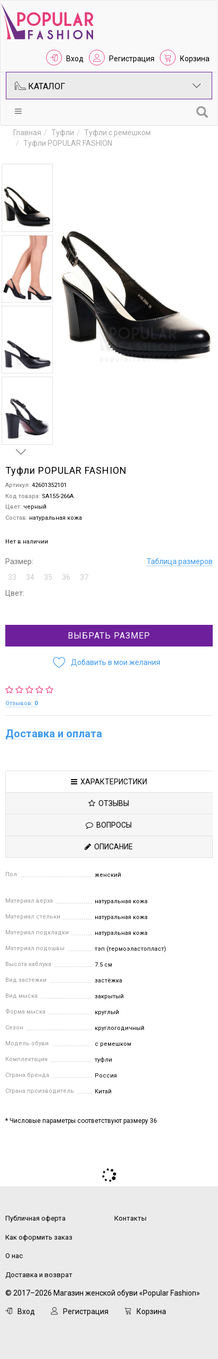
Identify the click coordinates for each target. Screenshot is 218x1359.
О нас (14, 1256)
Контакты (130, 1218)
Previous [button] (21, 153)
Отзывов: (21, 703)
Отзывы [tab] (108, 803)
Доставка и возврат (38, 1275)
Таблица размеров (180, 561)
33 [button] (12, 577)
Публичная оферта (35, 1218)
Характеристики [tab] (109, 781)
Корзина (195, 58)
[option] (27, 197)
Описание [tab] (109, 846)
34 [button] (30, 577)
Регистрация (132, 58)
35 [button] (48, 577)
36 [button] (66, 577)
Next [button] (21, 451)
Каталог (108, 85)
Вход (75, 58)
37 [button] (84, 577)
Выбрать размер (109, 636)
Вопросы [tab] (109, 825)
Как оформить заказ (38, 1237)
